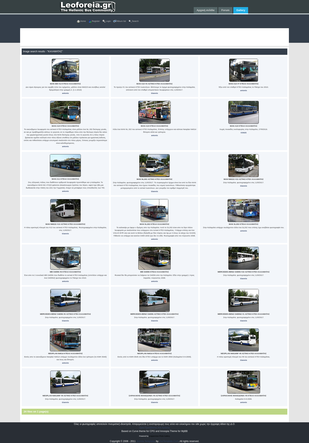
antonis (65, 93)
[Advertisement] (138, 37)
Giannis (154, 93)
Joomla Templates (145, 441)
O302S (244, 133)
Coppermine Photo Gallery (159, 436)
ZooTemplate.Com (168, 441)
